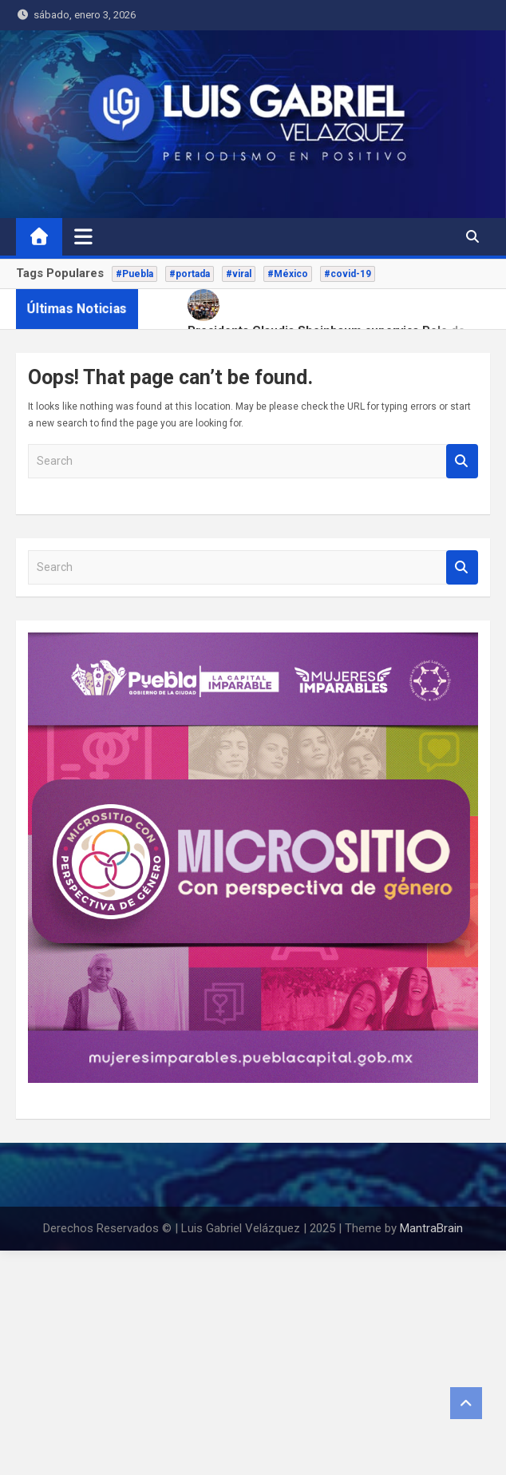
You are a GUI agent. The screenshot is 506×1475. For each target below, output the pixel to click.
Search (462, 461)
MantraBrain (431, 1228)
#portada (189, 274)
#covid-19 (347, 274)
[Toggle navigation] (83, 236)
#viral (238, 274)
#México (287, 274)
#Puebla (134, 274)
